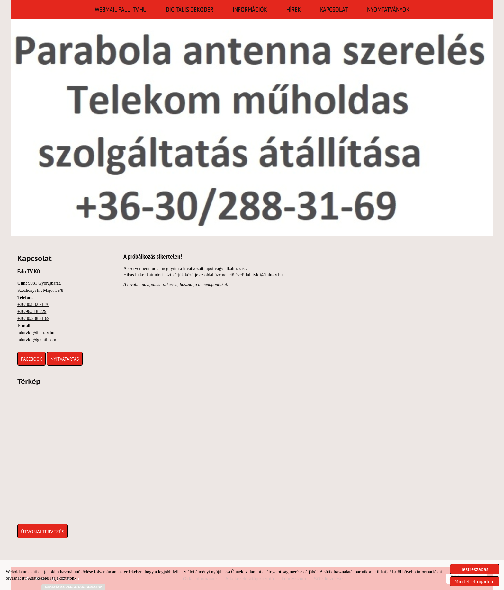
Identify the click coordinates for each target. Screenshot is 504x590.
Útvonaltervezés (42, 531)
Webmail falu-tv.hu (121, 9)
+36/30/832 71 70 (33, 304)
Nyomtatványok (388, 9)
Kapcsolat (334, 9)
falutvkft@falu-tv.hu (35, 332)
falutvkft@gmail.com (36, 339)
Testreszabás (475, 569)
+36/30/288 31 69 (33, 318)
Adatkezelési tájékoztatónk (52, 578)
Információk (250, 9)
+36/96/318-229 (31, 311)
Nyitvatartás (64, 359)
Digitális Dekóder (189, 9)
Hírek (293, 9)
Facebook (31, 359)
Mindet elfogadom (475, 581)
